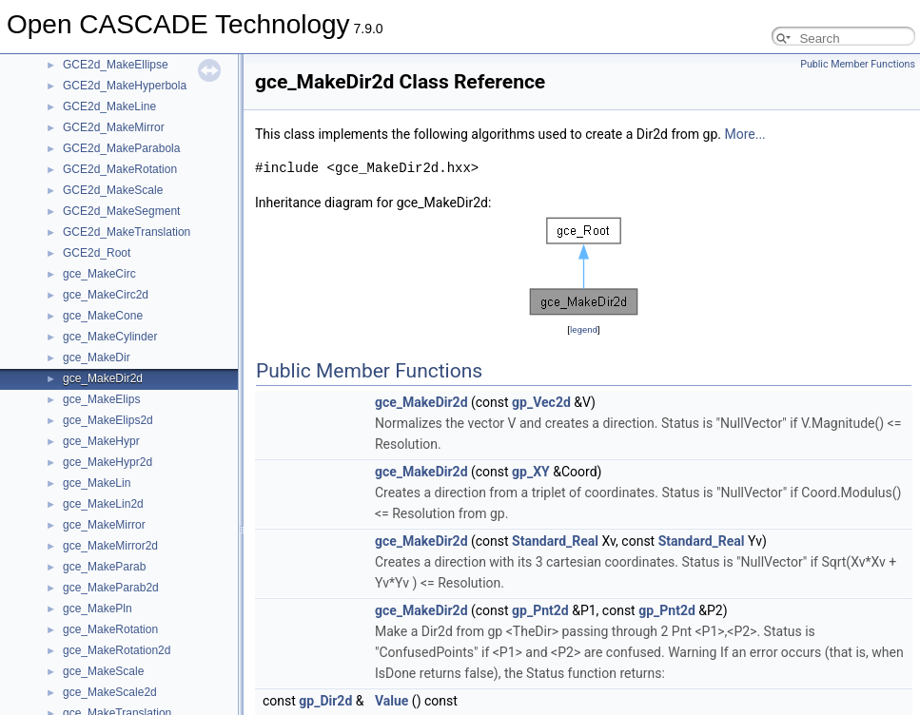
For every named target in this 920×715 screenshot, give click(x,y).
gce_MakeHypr (101, 441)
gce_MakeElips (101, 399)
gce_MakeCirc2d (105, 294)
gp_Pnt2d (540, 610)
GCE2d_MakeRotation (120, 169)
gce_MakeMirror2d (110, 545)
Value (391, 700)
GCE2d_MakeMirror (114, 127)
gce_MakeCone (103, 315)
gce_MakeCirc (99, 273)
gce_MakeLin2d (103, 504)
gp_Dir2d (325, 700)
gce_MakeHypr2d (107, 462)
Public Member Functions (857, 64)
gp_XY (531, 471)
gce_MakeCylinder (110, 336)
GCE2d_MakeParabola (121, 148)
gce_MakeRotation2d (116, 650)
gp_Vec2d (541, 402)
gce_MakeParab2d (111, 587)
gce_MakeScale (103, 671)
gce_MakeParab (104, 566)
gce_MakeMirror (104, 524)
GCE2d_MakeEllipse (115, 64)
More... (744, 134)
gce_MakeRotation (110, 629)
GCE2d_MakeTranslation (126, 232)
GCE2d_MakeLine (109, 106)
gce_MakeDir (96, 357)
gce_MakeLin (96, 483)
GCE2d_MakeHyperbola (124, 85)
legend (583, 329)
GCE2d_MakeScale (113, 190)
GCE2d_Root (96, 253)
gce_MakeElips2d (108, 420)
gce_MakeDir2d (103, 378)
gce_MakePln (97, 608)
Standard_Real (555, 541)
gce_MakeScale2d (110, 692)
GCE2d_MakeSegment (121, 211)
